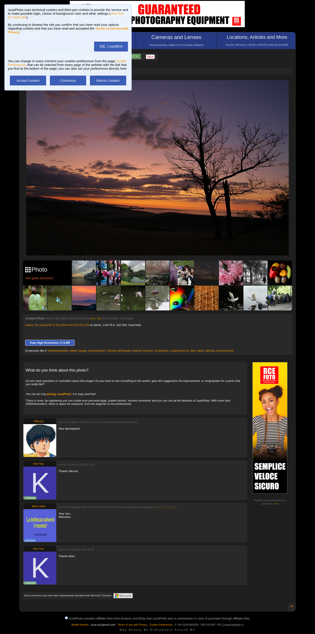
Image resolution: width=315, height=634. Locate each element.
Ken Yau (96, 318)
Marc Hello (197, 350)
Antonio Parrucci (142, 350)
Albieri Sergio (78, 350)
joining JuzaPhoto (59, 394)
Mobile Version (80, 624)
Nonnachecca (225, 350)
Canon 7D (31, 325)
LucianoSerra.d (179, 350)
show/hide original (164, 507)
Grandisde (161, 350)
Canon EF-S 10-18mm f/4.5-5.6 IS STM (64, 325)
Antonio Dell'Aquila (119, 350)
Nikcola (210, 350)
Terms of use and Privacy (132, 624)
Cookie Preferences (160, 624)
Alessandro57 (96, 350)
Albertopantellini (58, 350)
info (276, 503)
